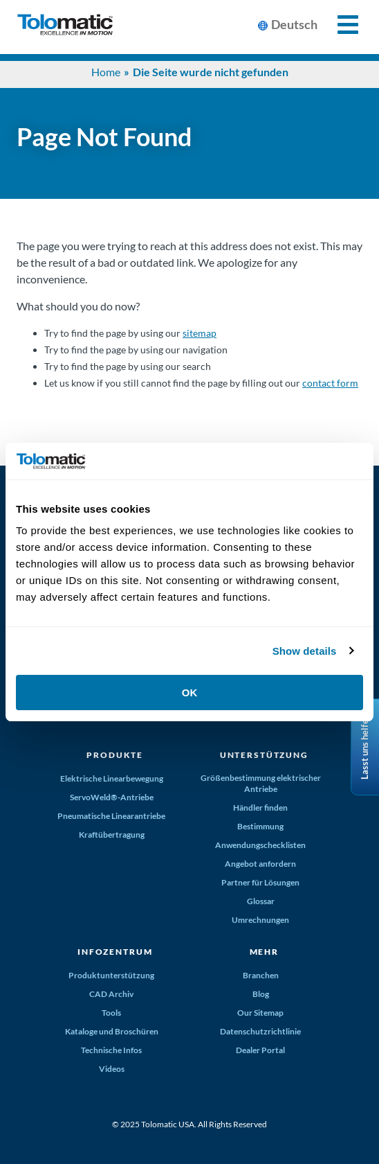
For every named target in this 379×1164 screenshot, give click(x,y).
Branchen (261, 975)
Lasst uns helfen (364, 746)
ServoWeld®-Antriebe (112, 797)
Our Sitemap (260, 1012)
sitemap (199, 333)
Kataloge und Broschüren (111, 1031)
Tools (111, 1012)
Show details (304, 651)
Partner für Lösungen (260, 882)
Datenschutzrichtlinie (260, 1031)
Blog (260, 994)
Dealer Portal (260, 1050)
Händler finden (260, 807)
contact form (330, 383)
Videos (111, 1069)
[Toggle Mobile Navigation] (339, 24)
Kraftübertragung (112, 834)
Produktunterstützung (111, 975)
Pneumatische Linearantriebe (111, 816)
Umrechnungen (260, 920)
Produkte (114, 755)
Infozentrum (114, 951)
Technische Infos (111, 1050)
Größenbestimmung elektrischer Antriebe (261, 783)
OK (190, 692)
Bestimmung (260, 826)
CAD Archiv (111, 994)
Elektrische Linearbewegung (111, 778)
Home (105, 71)
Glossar (261, 901)
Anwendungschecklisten (260, 845)
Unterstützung (264, 755)
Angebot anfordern (260, 863)
